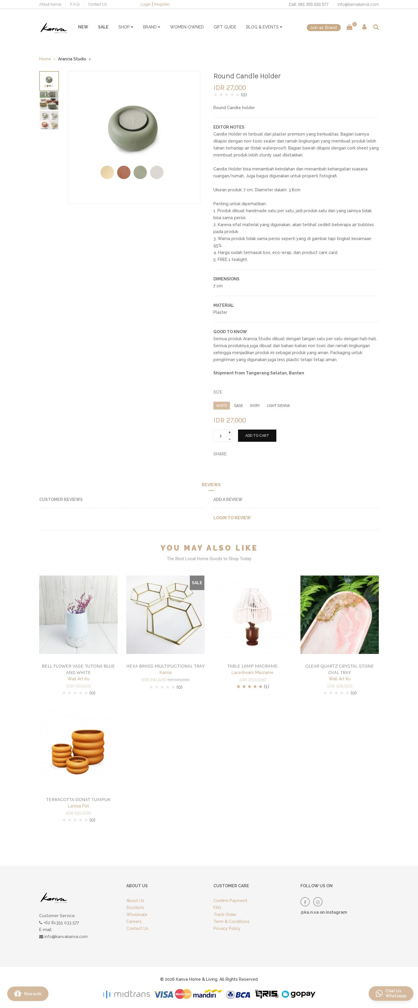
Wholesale (136, 914)
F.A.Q (74, 4)
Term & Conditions (231, 921)
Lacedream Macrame (252, 672)
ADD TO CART (257, 436)
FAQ (217, 907)
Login (146, 4)
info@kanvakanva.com (358, 4)
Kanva (166, 672)
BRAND (151, 27)
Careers (134, 921)
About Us (135, 900)
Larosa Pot (78, 806)
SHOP (125, 27)
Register (162, 4)
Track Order (225, 914)
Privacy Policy (227, 928)
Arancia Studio (72, 59)
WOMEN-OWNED (187, 27)
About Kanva (50, 4)
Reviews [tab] (211, 484)
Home (45, 59)
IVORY (255, 405)
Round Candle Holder (246, 76)
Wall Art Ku (78, 679)
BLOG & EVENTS (264, 27)
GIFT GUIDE (225, 27)
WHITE (221, 405)
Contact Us (97, 4)
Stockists (135, 907)
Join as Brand (324, 27)
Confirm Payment (230, 900)
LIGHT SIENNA (278, 405)
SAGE (238, 405)
